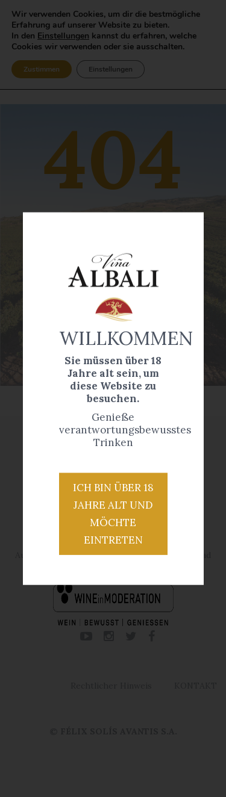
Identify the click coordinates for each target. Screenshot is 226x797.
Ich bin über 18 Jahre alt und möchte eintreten (113, 514)
